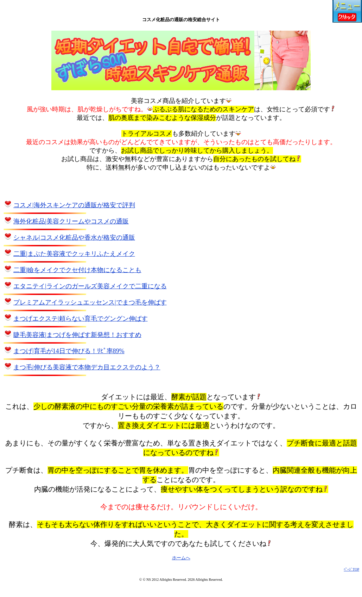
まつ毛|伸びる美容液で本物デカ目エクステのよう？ (86, 367)
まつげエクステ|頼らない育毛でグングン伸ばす (80, 318)
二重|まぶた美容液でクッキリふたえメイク (74, 253)
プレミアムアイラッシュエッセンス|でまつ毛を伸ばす (90, 302)
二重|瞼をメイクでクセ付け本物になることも (77, 269)
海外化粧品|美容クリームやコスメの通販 (71, 221)
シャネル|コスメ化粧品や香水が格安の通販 (74, 237)
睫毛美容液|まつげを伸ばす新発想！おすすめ (77, 334)
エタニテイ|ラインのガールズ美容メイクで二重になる (90, 286)
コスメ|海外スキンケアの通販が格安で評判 (74, 205)
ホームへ (181, 557)
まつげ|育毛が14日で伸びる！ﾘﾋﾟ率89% (69, 351)
